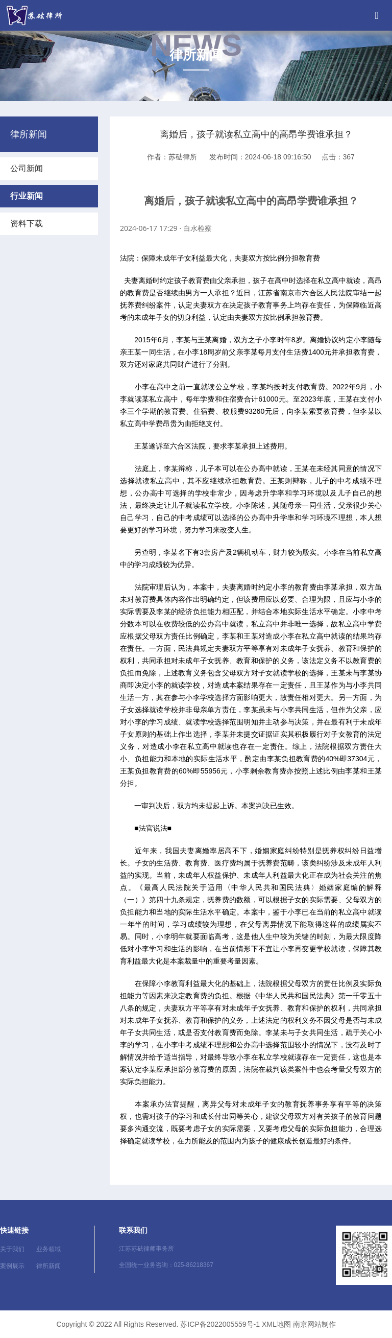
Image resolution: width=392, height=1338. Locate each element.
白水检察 (197, 228)
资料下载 (26, 223)
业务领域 (48, 1249)
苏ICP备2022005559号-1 (220, 1324)
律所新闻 (48, 1266)
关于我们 (12, 1249)
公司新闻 (26, 168)
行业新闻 (26, 196)
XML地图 (276, 1324)
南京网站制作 (314, 1324)
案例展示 (12, 1266)
